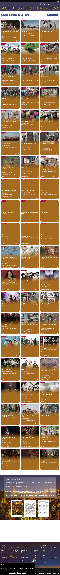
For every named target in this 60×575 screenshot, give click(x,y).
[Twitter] (40, 4)
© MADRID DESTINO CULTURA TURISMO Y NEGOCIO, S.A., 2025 (17, 489)
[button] (9, 4)
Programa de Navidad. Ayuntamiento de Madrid (8, 1)
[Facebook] (44, 4)
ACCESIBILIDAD (43, 545)
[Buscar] (48, 4)
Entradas (52, 4)
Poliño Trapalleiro (14, 486)
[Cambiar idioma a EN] (55, 4)
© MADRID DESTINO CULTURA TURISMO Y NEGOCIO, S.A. (11, 572)
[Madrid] (56, 1)
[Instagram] (42, 4)
